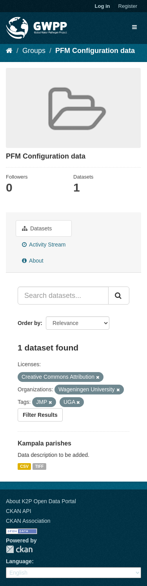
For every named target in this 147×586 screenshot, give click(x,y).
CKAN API (18, 511)
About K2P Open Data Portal (41, 501)
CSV (24, 466)
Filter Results (40, 415)
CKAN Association (28, 521)
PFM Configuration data (95, 51)
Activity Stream (43, 244)
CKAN (19, 549)
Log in (102, 6)
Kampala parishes (44, 443)
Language (19, 561)
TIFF (39, 466)
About (33, 260)
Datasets (37, 228)
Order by (29, 323)
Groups (33, 51)
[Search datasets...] (63, 296)
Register (127, 6)
